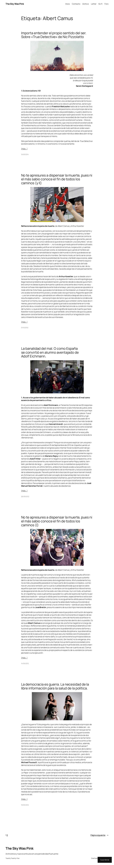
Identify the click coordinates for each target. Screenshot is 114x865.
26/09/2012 (25, 496)
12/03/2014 (25, 154)
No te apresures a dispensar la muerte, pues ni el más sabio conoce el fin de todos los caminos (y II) (56, 179)
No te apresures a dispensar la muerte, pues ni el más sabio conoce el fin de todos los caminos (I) (56, 521)
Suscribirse (104, 860)
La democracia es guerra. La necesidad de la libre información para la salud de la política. (55, 686)
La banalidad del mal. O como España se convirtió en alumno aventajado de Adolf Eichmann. (50, 352)
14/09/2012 (25, 663)
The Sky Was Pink (15, 3)
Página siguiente (99, 835)
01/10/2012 (24, 328)
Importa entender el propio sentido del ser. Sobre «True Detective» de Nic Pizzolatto (54, 35)
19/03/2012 (25, 805)
